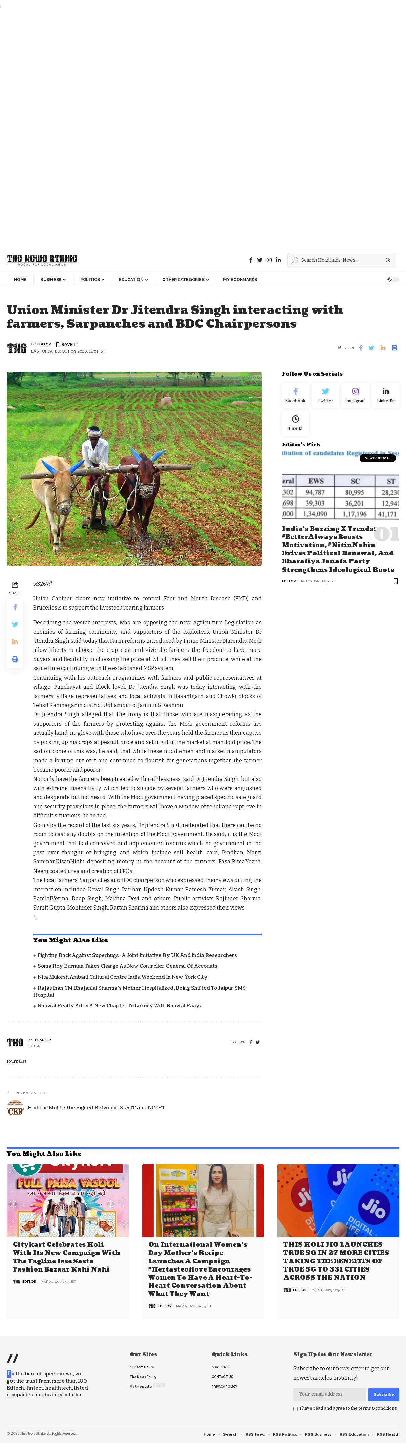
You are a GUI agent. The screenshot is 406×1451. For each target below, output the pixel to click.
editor (44, 344)
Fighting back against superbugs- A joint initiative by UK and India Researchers (137, 956)
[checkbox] (295, 1408)
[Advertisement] (201, 128)
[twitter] (258, 1042)
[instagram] (269, 260)
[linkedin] (278, 260)
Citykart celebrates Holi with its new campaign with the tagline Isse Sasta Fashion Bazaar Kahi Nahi (66, 1257)
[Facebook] (251, 260)
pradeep (43, 1040)
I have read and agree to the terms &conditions (348, 1407)
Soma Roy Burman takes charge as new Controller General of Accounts (127, 966)
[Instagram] (356, 397)
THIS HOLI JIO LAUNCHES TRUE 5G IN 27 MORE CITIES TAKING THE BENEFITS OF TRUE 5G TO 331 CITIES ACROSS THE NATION (336, 1261)
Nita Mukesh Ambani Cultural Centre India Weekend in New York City (123, 977)
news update (378, 462)
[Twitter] (259, 260)
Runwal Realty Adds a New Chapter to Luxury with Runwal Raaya (120, 1006)
